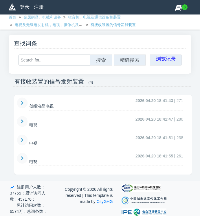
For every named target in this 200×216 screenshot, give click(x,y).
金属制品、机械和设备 (42, 17)
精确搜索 (130, 60)
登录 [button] (25, 7)
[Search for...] (54, 60)
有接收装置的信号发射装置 (113, 25)
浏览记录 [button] (166, 59)
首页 (12, 17)
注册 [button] (39, 7)
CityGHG (105, 201)
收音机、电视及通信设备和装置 (94, 17)
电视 (33, 124)
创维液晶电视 (41, 106)
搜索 (101, 60)
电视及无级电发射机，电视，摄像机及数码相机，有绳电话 (64, 25)
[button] (178, 7)
